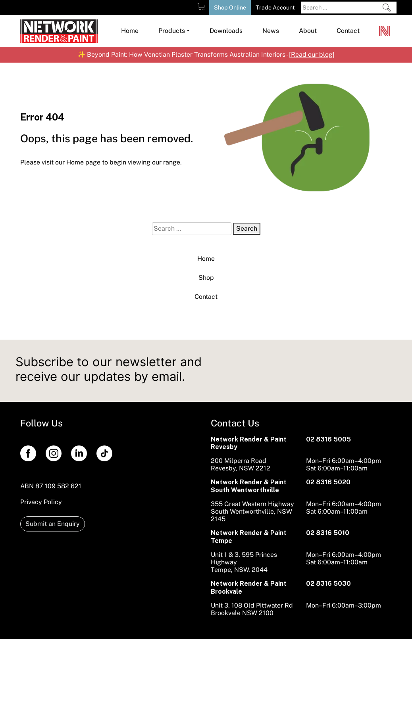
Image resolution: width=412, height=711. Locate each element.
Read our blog (312, 54)
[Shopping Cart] (201, 6)
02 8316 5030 (328, 583)
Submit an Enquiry (52, 524)
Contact (206, 296)
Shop (206, 277)
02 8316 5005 (328, 439)
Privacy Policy (41, 502)
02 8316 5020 (328, 482)
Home (206, 258)
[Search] (387, 7)
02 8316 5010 (327, 533)
